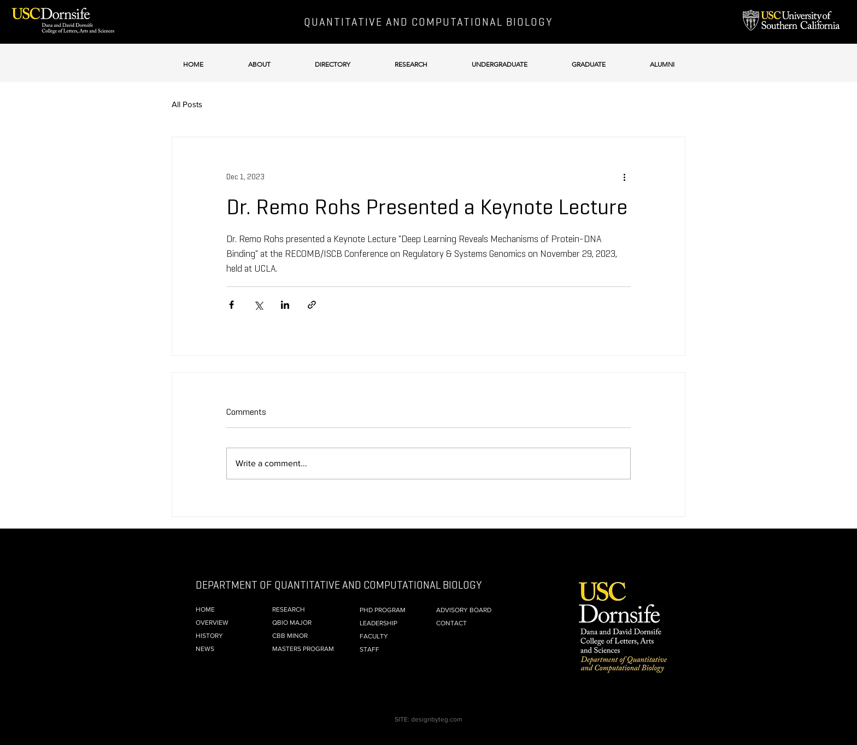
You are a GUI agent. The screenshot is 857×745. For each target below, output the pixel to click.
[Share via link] (312, 305)
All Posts (187, 104)
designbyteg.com (436, 719)
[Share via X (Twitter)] (258, 305)
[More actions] (624, 176)
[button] (259, 59)
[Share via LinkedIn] (285, 305)
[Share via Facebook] (231, 305)
